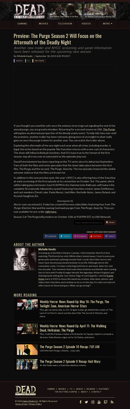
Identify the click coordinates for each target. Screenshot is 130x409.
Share (110, 222)
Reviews (91, 389)
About (84, 391)
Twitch (109, 236)
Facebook (50, 236)
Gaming (51, 389)
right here (51, 211)
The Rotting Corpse (66, 391)
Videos (19, 61)
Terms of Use (21, 404)
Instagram (80, 236)
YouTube (96, 236)
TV (28, 61)
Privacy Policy (35, 404)
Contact (96, 391)
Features (104, 389)
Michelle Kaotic (25, 56)
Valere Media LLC (30, 401)
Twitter (65, 236)
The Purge (39, 61)
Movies (62, 389)
